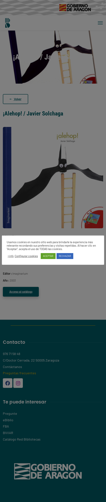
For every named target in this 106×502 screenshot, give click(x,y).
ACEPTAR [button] (48, 255)
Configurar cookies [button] (26, 256)
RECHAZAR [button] (65, 255)
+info (11, 256)
